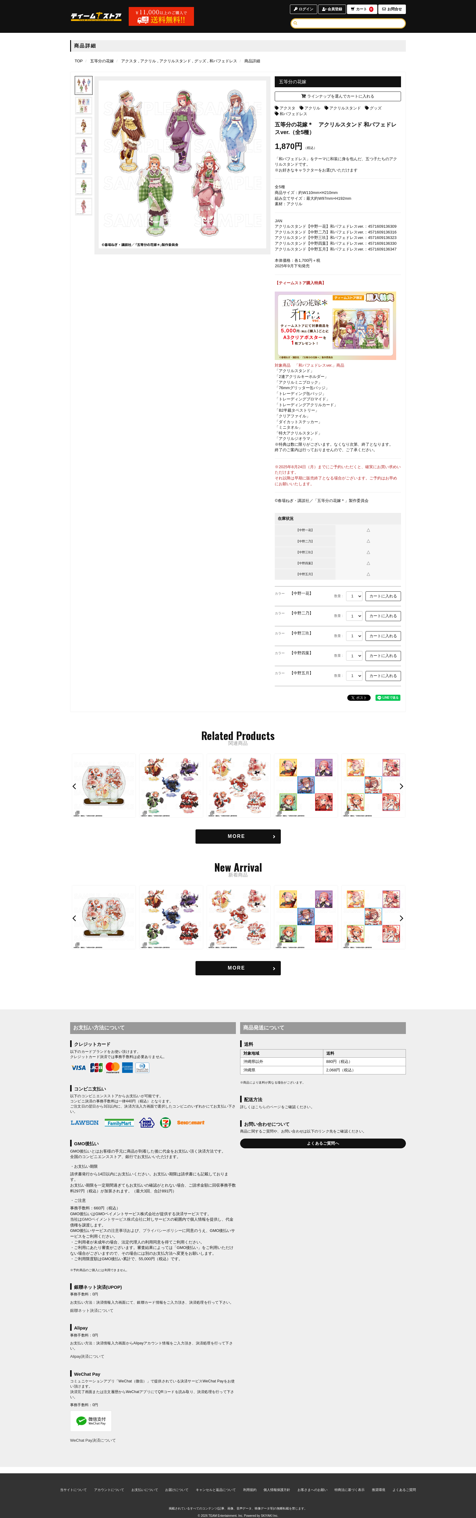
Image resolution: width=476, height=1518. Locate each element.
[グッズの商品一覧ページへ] (199, 61)
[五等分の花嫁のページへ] (102, 61)
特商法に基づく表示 (350, 1483)
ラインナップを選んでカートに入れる (337, 96)
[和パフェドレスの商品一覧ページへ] (222, 61)
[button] (75, 786)
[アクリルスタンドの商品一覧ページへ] (174, 61)
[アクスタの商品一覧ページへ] (129, 61)
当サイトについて (73, 1483)
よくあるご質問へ (323, 1143)
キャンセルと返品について (216, 1483)
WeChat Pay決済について (93, 1440)
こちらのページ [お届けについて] (268, 1107)
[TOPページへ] (96, 16)
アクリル (312, 108)
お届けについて (177, 1483)
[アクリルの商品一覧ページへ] (147, 61)
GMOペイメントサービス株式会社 (112, 1219)
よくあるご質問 (404, 1483)
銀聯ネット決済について (92, 1310)
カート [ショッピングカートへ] (362, 9)
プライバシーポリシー (162, 1230)
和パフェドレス (293, 114)
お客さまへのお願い (313, 1483)
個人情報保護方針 (277, 1483)
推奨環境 (378, 1483)
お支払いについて (144, 1483)
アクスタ (287, 108)
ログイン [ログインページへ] (303, 9)
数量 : (338, 596)
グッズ (376, 108)
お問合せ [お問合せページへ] (392, 9)
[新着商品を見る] (238, 968)
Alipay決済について (87, 1356)
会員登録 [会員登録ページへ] (332, 9)
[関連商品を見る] (238, 836)
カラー (280, 593)
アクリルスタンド (345, 108)
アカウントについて (109, 1483)
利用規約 (250, 1483)
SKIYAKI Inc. (269, 1509)
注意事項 (119, 1230)
